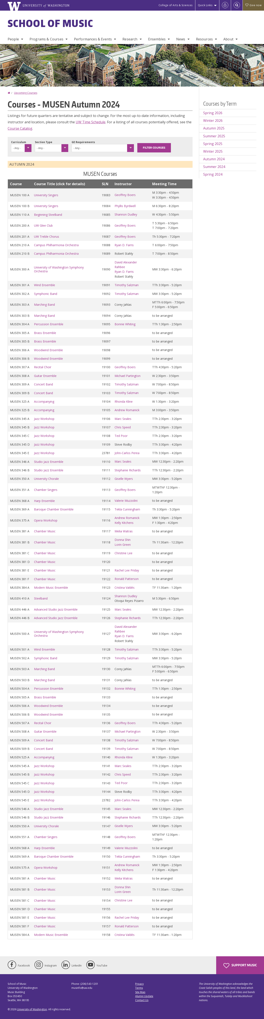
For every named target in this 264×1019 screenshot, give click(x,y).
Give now (253, 5)
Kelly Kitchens (124, 523)
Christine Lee (123, 553)
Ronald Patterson (127, 579)
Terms (139, 988)
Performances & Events (93, 39)
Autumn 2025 (213, 128)
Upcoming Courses (25, 93)
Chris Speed (123, 427)
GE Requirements (83, 142)
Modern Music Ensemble (51, 588)
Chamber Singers (45, 490)
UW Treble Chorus (46, 236)
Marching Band (44, 305)
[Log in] (225, 5)
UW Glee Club (43, 225)
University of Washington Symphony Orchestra (59, 269)
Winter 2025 (213, 151)
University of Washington (32, 1009)
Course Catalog (20, 128)
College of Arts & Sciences (176, 5)
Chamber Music (44, 531)
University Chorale (46, 479)
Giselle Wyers (124, 479)
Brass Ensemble (45, 333)
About (228, 39)
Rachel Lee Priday (127, 570)
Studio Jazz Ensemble (48, 462)
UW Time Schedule (90, 122)
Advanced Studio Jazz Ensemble (56, 609)
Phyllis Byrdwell (125, 206)
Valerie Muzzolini (126, 501)
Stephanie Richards (128, 470)
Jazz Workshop (44, 419)
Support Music (240, 966)
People (13, 39)
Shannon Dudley (126, 214)
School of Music (50, 23)
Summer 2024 (214, 166)
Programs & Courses (46, 39)
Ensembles (157, 39)
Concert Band (43, 384)
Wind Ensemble (44, 285)
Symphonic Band (45, 294)
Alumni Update (144, 996)
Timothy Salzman (127, 285)
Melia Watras (124, 531)
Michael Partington (128, 376)
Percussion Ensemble (48, 324)
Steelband (41, 598)
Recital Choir (42, 367)
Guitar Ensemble (45, 376)
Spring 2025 (212, 143)
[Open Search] (237, 5)
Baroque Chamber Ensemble (54, 509)
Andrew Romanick (127, 410)
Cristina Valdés (125, 588)
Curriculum (18, 142)
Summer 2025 (214, 136)
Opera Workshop (45, 520)
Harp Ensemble (44, 501)
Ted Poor (121, 436)
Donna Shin (123, 540)
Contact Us (141, 1000)
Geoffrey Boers (125, 195)
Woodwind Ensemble (48, 350)
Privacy (139, 984)
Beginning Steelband (48, 215)
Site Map (140, 992)
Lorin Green (123, 545)
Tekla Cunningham (127, 509)
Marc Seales (123, 419)
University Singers (46, 195)
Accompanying (44, 401)
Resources (204, 39)
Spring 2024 (212, 174)
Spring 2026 (212, 113)
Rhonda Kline (124, 401)
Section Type (43, 142)
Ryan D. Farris (124, 245)
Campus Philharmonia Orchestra (56, 245)
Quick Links (205, 5)
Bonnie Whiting (125, 324)
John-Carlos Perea (127, 453)
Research (129, 39)
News (180, 39)
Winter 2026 (213, 120)
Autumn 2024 (213, 159)
